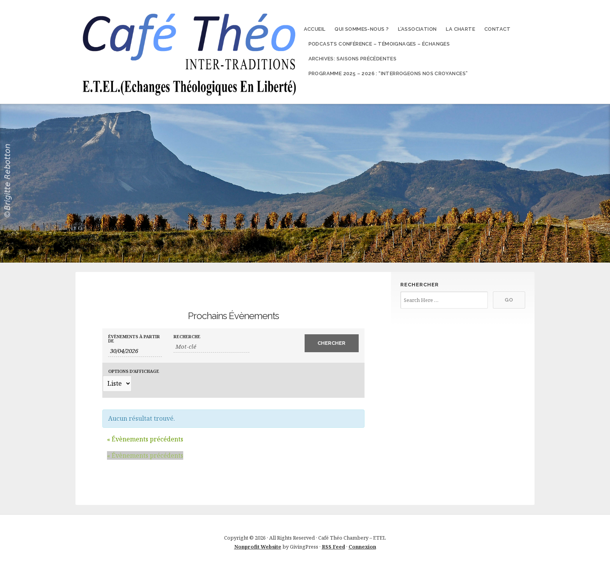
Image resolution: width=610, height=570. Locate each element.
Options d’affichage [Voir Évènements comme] (133, 371)
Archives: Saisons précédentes (353, 59)
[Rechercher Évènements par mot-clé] (211, 347)
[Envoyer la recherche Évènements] (331, 343)
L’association (417, 29)
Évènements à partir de (134, 338)
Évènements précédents (145, 439)
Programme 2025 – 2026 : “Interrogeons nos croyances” (388, 73)
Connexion (362, 546)
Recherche (187, 336)
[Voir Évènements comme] (116, 383)
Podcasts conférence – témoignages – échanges (379, 44)
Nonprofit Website (257, 546)
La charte (460, 29)
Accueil (315, 29)
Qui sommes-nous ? (362, 29)
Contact (497, 29)
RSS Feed (333, 546)
